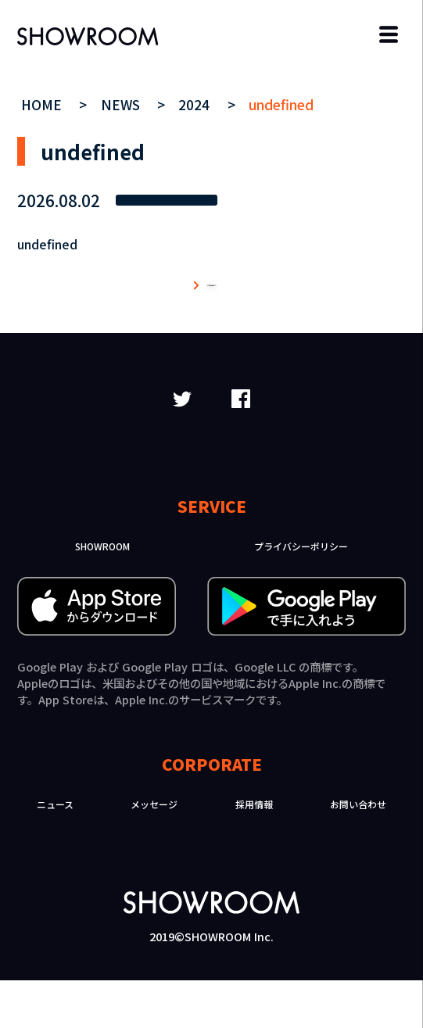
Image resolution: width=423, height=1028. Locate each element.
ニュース (55, 851)
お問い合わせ (358, 851)
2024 (195, 104)
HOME (43, 104)
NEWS (122, 104)
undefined (281, 104)
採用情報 (254, 851)
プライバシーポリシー (301, 593)
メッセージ (154, 851)
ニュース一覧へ (211, 309)
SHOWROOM (102, 593)
